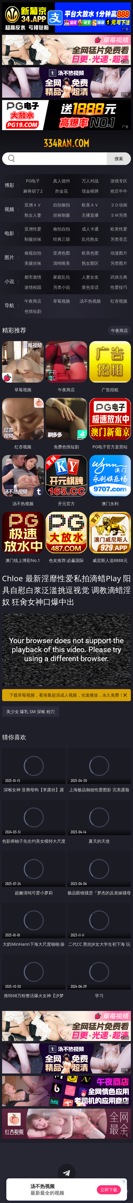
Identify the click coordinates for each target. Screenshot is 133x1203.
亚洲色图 (61, 253)
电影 (9, 233)
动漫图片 (118, 253)
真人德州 (61, 181)
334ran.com (66, 143)
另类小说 (61, 287)
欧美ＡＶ (90, 205)
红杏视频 (118, 301)
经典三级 (61, 239)
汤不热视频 (90, 301)
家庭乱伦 (61, 277)
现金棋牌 (90, 191)
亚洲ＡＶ (32, 205)
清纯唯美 (61, 263)
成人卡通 (90, 229)
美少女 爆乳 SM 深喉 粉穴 (30, 711)
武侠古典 (118, 277)
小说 (9, 281)
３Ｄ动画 (118, 205)
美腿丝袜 (32, 263)
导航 (9, 305)
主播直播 (90, 215)
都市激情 (32, 277)
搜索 (119, 158)
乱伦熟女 (90, 239)
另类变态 (118, 239)
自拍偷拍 (61, 205)
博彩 (9, 185)
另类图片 (118, 263)
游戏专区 (118, 181)
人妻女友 (90, 277)
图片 (9, 257)
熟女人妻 (32, 215)
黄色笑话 (90, 287)
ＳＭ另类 (118, 215)
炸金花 (61, 191)
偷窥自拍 (32, 253)
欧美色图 (90, 253)
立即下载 (108, 1189)
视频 (9, 209)
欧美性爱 (118, 229)
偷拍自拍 (61, 229)
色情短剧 (32, 311)
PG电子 (33, 181)
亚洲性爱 (32, 229)
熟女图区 (90, 263)
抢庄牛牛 (118, 191)
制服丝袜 (32, 239)
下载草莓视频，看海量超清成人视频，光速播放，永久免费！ (68, 695)
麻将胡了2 (33, 191)
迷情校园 (32, 287)
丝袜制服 (61, 215)
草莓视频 (61, 301)
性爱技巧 (118, 287)
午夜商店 (32, 301)
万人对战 (90, 181)
